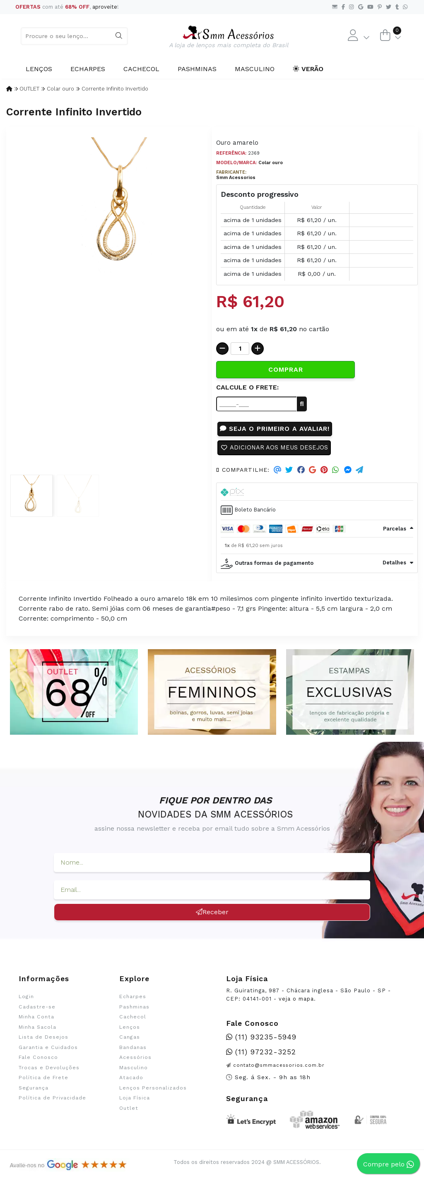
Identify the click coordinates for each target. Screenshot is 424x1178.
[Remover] (222, 348)
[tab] (317, 531)
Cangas (129, 1039)
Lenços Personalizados (153, 1090)
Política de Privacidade (52, 1100)
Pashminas (197, 69)
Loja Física (134, 1100)
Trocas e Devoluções (49, 1070)
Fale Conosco (38, 1060)
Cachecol (141, 69)
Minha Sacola (37, 1029)
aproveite (104, 7)
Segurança (33, 1090)
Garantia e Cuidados (48, 1049)
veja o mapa (296, 1001)
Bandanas (133, 1049)
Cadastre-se (37, 1009)
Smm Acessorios (235, 177)
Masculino (255, 69)
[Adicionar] (257, 348)
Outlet (128, 1110)
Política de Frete (43, 1079)
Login (26, 999)
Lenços (39, 69)
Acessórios (135, 1060)
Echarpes (87, 69)
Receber (212, 914)
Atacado (131, 1079)
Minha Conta (36, 1019)
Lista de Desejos (43, 1039)
